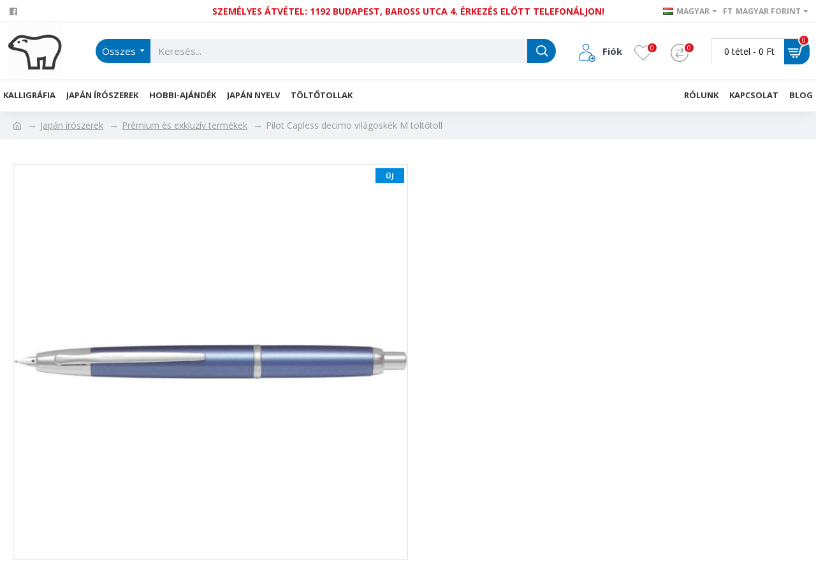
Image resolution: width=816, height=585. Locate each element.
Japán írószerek (71, 125)
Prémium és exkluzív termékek (184, 125)
